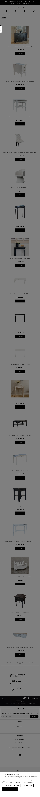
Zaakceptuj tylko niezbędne (11, 785)
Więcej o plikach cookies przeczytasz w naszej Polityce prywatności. (17, 782)
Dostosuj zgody (27, 785)
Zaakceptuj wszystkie (10, 789)
